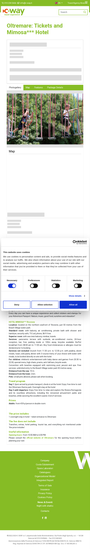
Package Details (55, 87)
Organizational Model (45, 476)
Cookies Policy (45, 497)
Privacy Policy (45, 493)
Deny (16, 304)
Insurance (45, 489)
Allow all (73, 304)
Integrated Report (44, 480)
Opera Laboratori (45, 468)
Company (44, 460)
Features (38, 87)
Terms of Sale (45, 485)
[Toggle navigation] (86, 2)
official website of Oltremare (40, 438)
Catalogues (44, 472)
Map (28, 87)
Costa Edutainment (45, 464)
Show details (75, 296)
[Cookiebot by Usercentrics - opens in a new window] (75, 242)
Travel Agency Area (76, 3)
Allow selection (44, 304)
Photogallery (15, 87)
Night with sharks (45, 506)
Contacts (45, 511)
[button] (58, 3)
